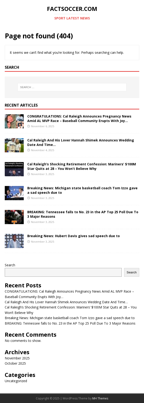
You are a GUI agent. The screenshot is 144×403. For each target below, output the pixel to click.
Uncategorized (16, 381)
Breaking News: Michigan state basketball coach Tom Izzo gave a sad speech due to (82, 190)
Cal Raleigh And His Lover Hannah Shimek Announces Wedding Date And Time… (80, 142)
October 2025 (15, 363)
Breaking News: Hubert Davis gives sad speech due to (73, 236)
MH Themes (100, 398)
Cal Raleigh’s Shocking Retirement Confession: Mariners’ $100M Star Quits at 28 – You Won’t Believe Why (81, 166)
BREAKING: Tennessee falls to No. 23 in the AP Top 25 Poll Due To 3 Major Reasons (82, 214)
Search (10, 265)
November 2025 (17, 358)
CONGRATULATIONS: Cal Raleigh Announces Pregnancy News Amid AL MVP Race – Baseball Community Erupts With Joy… (79, 118)
